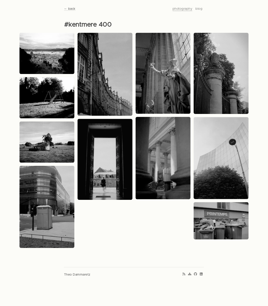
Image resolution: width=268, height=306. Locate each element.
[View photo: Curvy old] (105, 74)
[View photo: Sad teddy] (221, 73)
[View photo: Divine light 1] (163, 158)
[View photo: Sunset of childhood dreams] (46, 97)
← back (70, 8)
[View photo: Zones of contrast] (105, 159)
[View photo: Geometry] (221, 158)
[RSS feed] (183, 274)
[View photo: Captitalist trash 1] (46, 207)
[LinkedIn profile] (201, 274)
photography (182, 8)
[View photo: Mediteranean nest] (46, 53)
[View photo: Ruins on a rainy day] (46, 142)
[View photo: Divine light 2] (163, 73)
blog (198, 8)
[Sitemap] (189, 274)
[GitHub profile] (195, 274)
